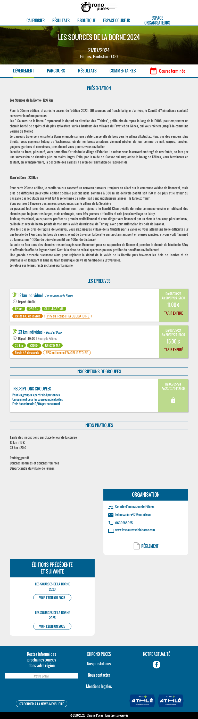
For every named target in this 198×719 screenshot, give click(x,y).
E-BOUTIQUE (86, 20)
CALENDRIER (36, 20)
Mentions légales (99, 686)
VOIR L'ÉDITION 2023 (52, 597)
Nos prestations (99, 663)
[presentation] (41, 690)
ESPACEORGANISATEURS (157, 20)
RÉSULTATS (61, 20)
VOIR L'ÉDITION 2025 (52, 626)
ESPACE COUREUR (116, 20)
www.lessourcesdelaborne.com (135, 530)
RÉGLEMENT (150, 546)
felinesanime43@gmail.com (133, 514)
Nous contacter (99, 675)
